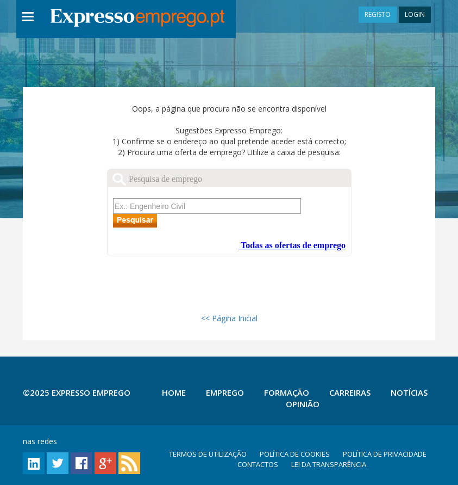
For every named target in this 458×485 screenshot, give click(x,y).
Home (174, 392)
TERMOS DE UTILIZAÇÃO (208, 454)
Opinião (302, 403)
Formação (286, 392)
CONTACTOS (257, 464)
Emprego (225, 392)
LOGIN (415, 14)
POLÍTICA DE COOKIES (295, 454)
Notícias (409, 392)
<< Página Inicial (229, 318)
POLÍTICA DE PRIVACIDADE (384, 454)
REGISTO (378, 14)
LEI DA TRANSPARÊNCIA (328, 464)
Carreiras (350, 392)
